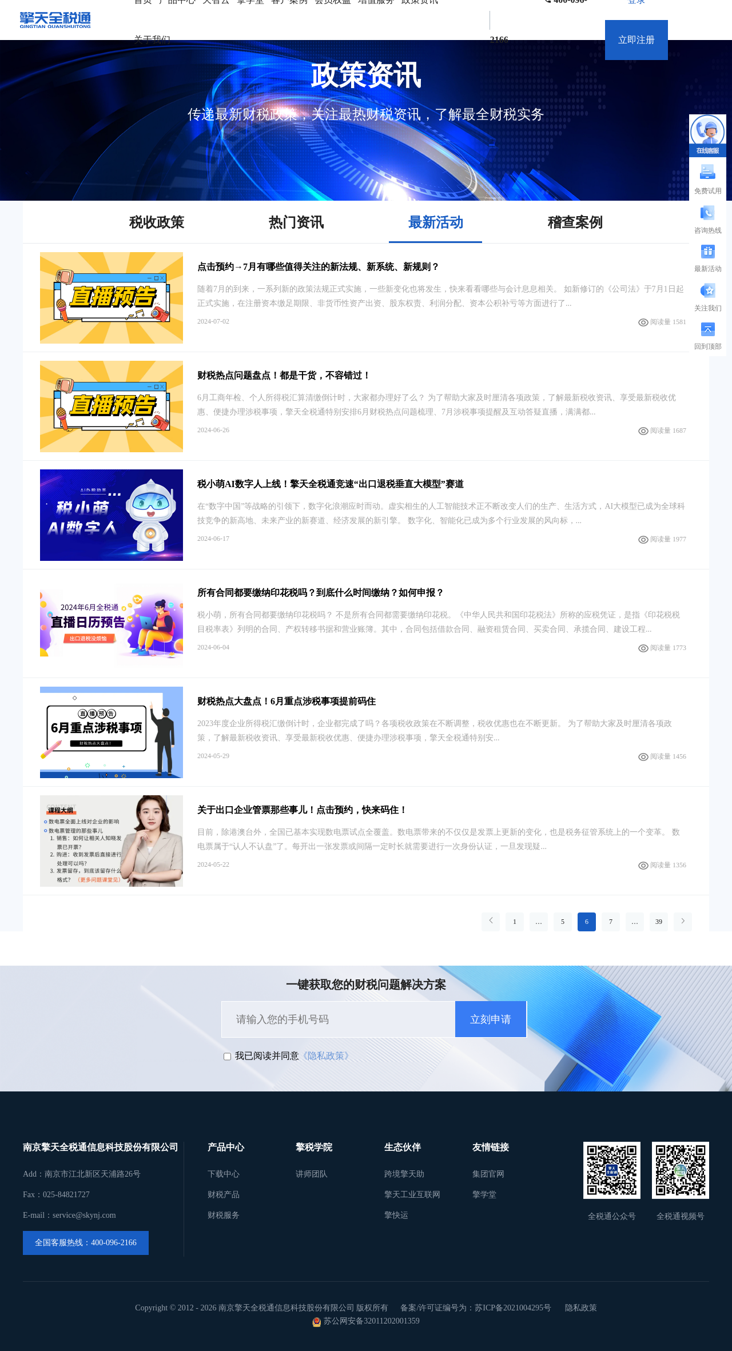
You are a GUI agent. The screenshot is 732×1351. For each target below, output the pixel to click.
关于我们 (152, 40)
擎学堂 (484, 1194)
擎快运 (396, 1215)
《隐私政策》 (326, 1056)
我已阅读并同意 (267, 1056)
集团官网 (488, 1174)
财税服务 (224, 1215)
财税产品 (224, 1194)
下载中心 (224, 1174)
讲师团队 (312, 1174)
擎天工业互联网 (412, 1194)
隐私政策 (581, 1308)
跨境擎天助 (404, 1174)
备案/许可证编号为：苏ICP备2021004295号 (475, 1308)
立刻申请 (490, 1019)
